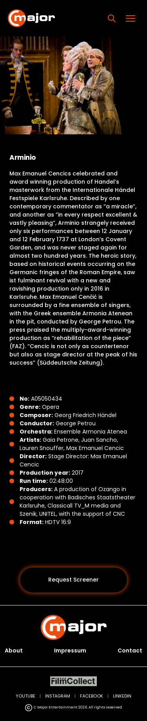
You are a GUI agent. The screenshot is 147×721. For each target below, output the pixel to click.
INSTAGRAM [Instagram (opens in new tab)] (57, 696)
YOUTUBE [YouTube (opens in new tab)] (25, 696)
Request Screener (73, 580)
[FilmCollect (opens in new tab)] (73, 681)
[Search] (111, 18)
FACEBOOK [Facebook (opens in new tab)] (91, 696)
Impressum (70, 650)
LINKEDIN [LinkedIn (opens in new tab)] (122, 696)
